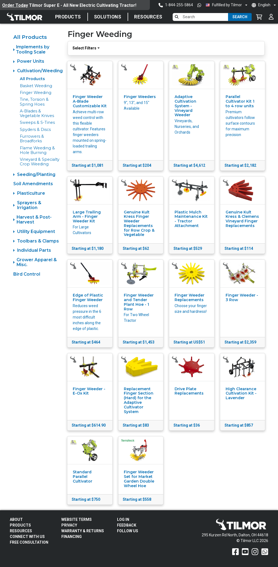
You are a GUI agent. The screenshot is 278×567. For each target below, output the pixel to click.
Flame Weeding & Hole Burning (37, 150)
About (16, 519)
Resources (148, 17)
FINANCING (71, 536)
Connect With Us (27, 536)
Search (239, 17)
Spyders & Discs (35, 129)
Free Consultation (29, 542)
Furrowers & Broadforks (32, 138)
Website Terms (76, 519)
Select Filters (84, 48)
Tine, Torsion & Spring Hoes (34, 101)
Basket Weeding (36, 85)
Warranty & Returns (82, 531)
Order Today (15, 5)
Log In (123, 519)
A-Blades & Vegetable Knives (37, 113)
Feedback (126, 525)
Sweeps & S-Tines (37, 122)
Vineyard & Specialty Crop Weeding (39, 161)
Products (68, 17)
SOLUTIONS (107, 17)
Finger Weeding (35, 92)
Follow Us (127, 531)
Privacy (69, 525)
